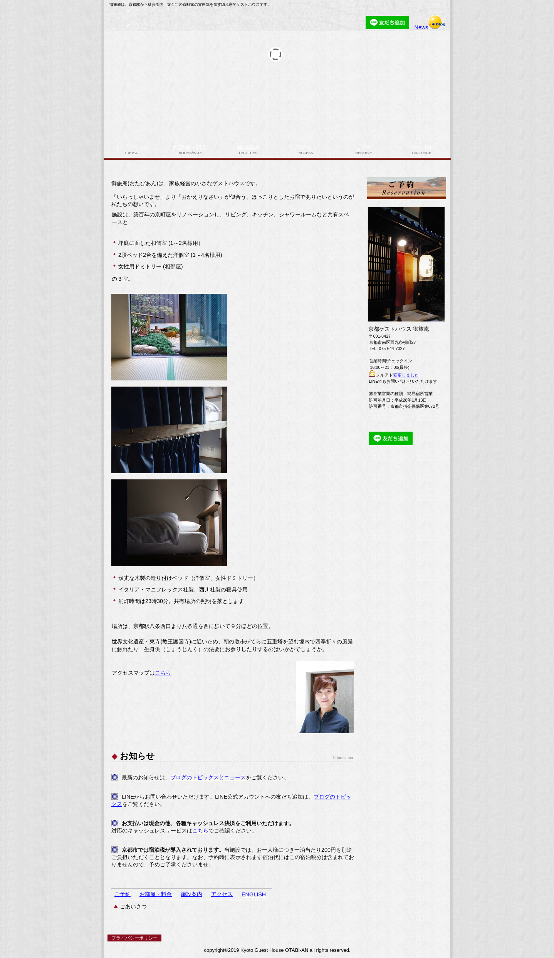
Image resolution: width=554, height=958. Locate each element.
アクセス (222, 894)
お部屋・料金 (155, 894)
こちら (163, 673)
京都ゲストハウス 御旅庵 (200, 20)
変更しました (406, 375)
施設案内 (191, 894)
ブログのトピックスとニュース (208, 777)
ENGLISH (254, 894)
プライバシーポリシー (134, 938)
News (430, 27)
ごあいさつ (133, 906)
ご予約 (122, 894)
